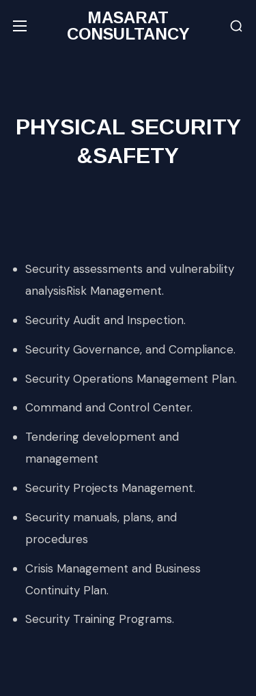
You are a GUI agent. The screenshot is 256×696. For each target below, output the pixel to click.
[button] (236, 26)
